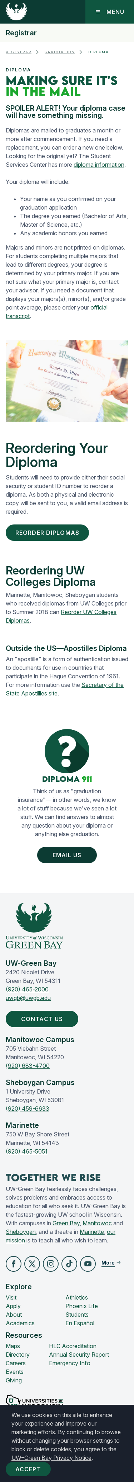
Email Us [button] (69, 855)
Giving (14, 1380)
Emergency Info (69, 1363)
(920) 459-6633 (27, 1108)
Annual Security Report (79, 1354)
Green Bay (66, 1223)
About (14, 1314)
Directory (18, 1354)
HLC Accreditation (72, 1346)
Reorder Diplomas (47, 532)
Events (15, 1371)
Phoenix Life (81, 1306)
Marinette (92, 1231)
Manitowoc (97, 1223)
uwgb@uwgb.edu (28, 997)
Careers (16, 1363)
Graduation (60, 52)
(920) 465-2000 (27, 989)
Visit (11, 1297)
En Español (79, 1323)
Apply (13, 1306)
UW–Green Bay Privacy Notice (51, 1457)
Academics (20, 1323)
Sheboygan (21, 1231)
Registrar (21, 32)
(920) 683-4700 (28, 1065)
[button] (13, 1264)
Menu (109, 11)
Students (77, 1314)
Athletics (76, 1297)
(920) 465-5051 (27, 1151)
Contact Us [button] (43, 1019)
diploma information (99, 164)
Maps (13, 1346)
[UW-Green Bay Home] (16, 12)
